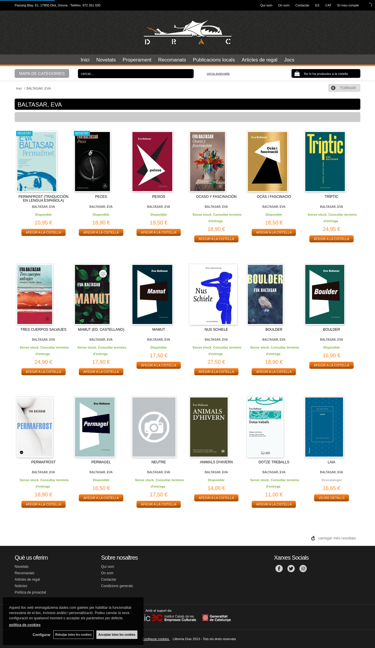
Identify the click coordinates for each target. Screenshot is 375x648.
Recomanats (172, 60)
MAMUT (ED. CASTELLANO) (101, 330)
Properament (137, 60)
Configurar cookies (156, 639)
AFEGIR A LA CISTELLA (43, 232)
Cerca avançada (218, 73)
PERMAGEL (101, 462)
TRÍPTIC (331, 197)
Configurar (41, 635)
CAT (328, 5)
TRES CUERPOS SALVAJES (44, 330)
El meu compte (348, 5)
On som (284, 5)
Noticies (21, 586)
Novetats (106, 60)
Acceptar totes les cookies (116, 634)
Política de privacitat (30, 592)
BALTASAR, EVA (43, 206)
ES (317, 5)
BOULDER (273, 330)
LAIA (331, 462)
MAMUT (158, 330)
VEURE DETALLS (331, 498)
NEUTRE (158, 462)
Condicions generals (117, 586)
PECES (101, 197)
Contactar (302, 5)
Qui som (266, 5)
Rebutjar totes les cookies (73, 634)
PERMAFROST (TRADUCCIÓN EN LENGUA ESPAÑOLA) (43, 199)
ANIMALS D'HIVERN (216, 462)
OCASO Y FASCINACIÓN (216, 197)
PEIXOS (158, 197)
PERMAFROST (43, 462)
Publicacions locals (214, 60)
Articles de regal (259, 60)
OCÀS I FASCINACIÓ (274, 197)
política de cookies (24, 625)
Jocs (289, 60)
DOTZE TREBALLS (273, 462)
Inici (85, 60)
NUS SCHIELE (216, 330)
